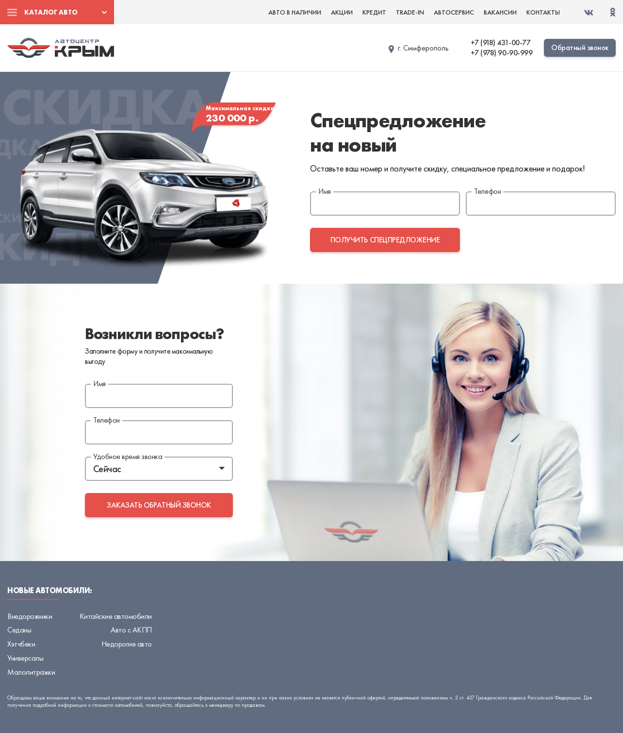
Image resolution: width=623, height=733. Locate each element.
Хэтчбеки (21, 644)
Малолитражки (31, 672)
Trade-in (410, 12)
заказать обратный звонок (159, 505)
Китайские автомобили (116, 616)
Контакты (543, 12)
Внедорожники (29, 616)
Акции (342, 12)
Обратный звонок (579, 47)
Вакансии (500, 12)
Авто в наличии (294, 12)
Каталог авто (51, 12)
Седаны (19, 630)
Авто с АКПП (131, 630)
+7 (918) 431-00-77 (500, 43)
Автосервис (454, 12)
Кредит (374, 12)
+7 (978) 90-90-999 (501, 53)
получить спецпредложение (385, 240)
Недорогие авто (126, 644)
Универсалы (25, 658)
